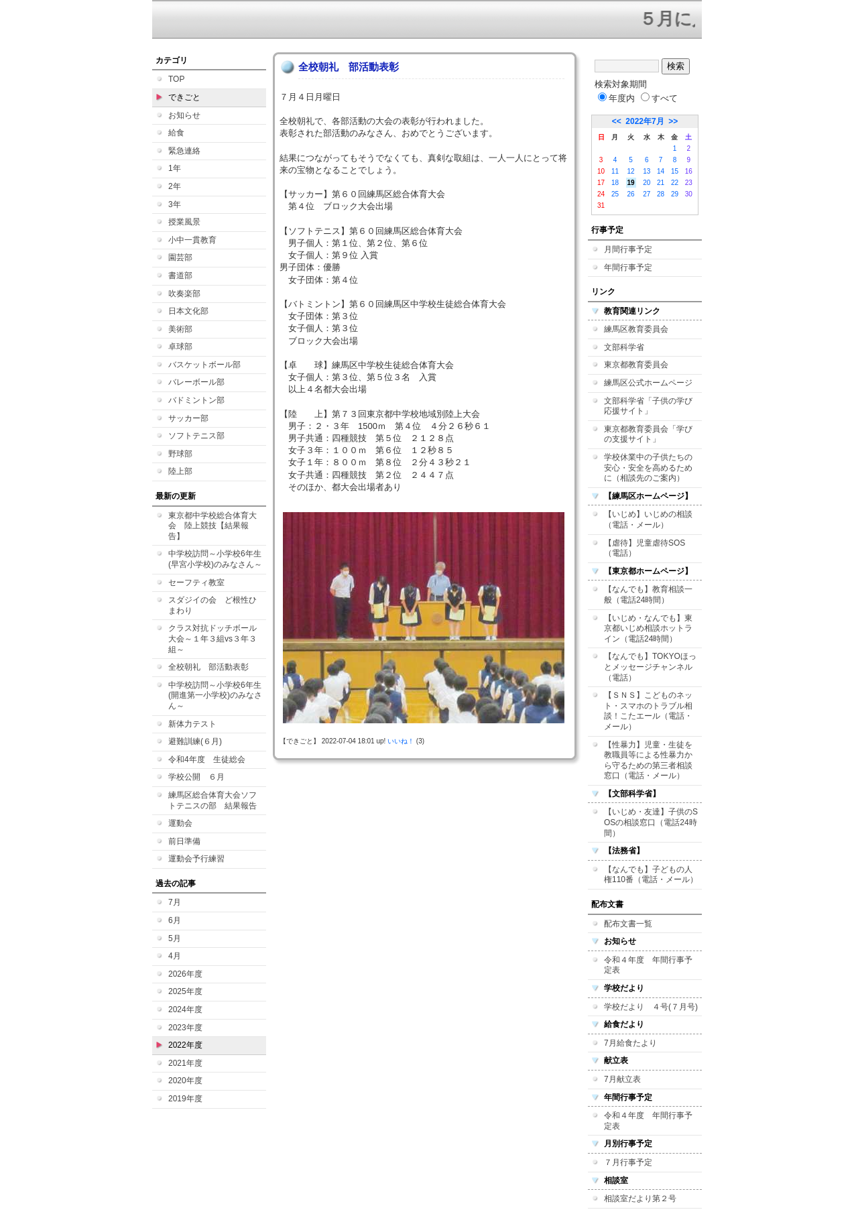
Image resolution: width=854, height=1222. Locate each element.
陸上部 (180, 471)
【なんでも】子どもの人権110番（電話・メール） (651, 875)
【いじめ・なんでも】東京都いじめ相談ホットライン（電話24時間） (648, 628)
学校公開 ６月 (196, 777)
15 (674, 171)
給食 (176, 132)
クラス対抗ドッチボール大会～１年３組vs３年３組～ (212, 638)
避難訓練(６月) (195, 741)
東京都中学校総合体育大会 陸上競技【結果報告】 (212, 526)
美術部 (180, 329)
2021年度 (185, 1063)
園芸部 (180, 257)
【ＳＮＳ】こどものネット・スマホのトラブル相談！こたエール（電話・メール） (648, 710)
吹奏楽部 (184, 293)
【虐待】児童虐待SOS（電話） (644, 548)
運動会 (180, 823)
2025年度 (185, 991)
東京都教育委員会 (636, 364)
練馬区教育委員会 (636, 329)
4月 (174, 956)
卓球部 (180, 346)
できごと (184, 97)
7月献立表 (622, 1079)
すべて (659, 98)
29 (674, 194)
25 (615, 194)
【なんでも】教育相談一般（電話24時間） (648, 595)
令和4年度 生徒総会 (206, 759)
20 (646, 182)
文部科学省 (624, 347)
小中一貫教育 (192, 240)
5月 (174, 938)
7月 (174, 902)
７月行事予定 (628, 1162)
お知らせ (184, 115)
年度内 (616, 98)
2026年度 (185, 974)
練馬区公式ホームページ (648, 382)
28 (660, 194)
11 (615, 171)
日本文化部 (188, 311)
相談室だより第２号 (640, 1198)
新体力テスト (192, 724)
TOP (176, 79)
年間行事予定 (628, 267)
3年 (174, 204)
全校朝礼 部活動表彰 (208, 667)
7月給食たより (630, 1043)
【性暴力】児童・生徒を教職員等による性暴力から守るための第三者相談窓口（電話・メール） (648, 760)
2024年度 (185, 1009)
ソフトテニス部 (196, 435)
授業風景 (184, 222)
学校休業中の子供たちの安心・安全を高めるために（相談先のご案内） (648, 467)
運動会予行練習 (196, 858)
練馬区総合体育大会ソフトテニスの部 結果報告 (212, 800)
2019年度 (185, 1098)
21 (660, 182)
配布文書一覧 (628, 923)
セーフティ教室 (196, 582)
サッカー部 (188, 418)
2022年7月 (644, 121)
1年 (174, 168)
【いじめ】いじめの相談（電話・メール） (648, 519)
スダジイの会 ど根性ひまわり (212, 605)
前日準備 (184, 841)
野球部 (180, 454)
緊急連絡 (184, 151)
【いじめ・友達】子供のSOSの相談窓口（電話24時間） (651, 822)
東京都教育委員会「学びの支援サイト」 (648, 434)
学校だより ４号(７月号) (651, 1007)
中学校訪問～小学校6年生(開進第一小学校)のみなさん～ (215, 695)
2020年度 (185, 1080)
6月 (174, 920)
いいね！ (400, 741)
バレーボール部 (196, 382)
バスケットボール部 (204, 364)
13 (646, 171)
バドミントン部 (196, 400)
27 (646, 194)
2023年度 (185, 1027)
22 (674, 182)
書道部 (180, 275)
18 (615, 182)
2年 (174, 186)
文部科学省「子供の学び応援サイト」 (648, 406)
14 (660, 171)
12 (631, 171)
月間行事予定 (628, 249)
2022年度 (185, 1045)
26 (631, 194)
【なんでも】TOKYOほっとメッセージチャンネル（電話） (650, 667)
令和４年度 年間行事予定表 (648, 965)
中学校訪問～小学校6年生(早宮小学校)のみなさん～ (215, 559)
